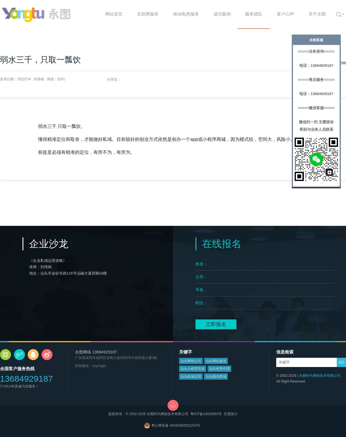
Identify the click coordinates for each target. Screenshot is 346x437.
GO (341, 362)
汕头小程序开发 (192, 369)
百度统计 (231, 414)
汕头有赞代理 (219, 369)
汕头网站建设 (216, 361)
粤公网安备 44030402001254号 (175, 425)
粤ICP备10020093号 (206, 414)
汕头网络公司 (190, 361)
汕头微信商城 (216, 376)
